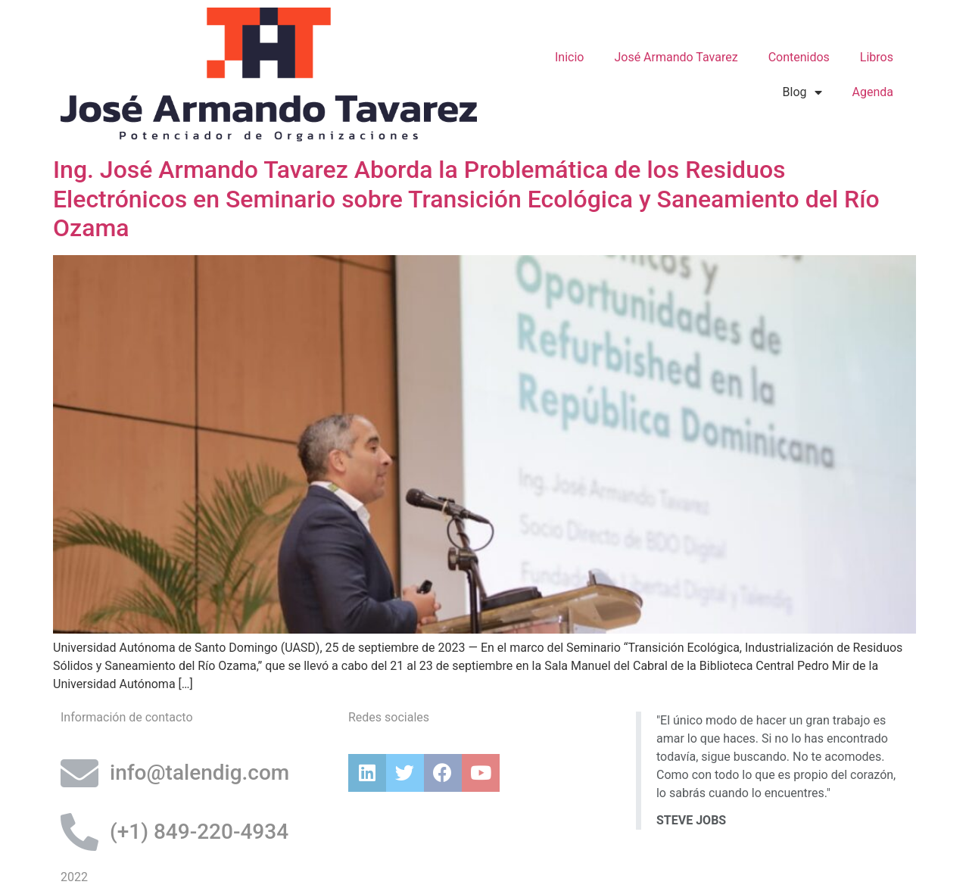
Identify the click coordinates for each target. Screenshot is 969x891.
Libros (876, 57)
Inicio (569, 57)
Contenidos (799, 57)
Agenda (872, 92)
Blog (802, 92)
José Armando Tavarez (675, 57)
